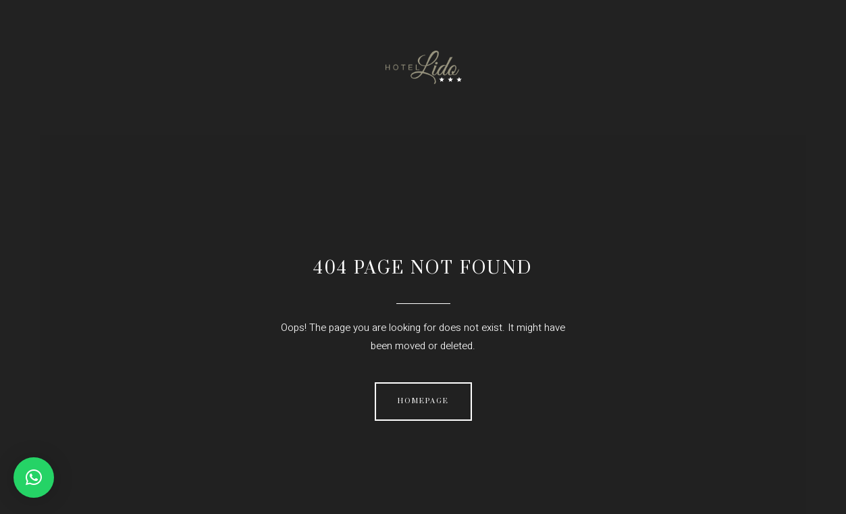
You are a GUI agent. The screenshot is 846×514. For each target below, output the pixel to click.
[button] (34, 477)
